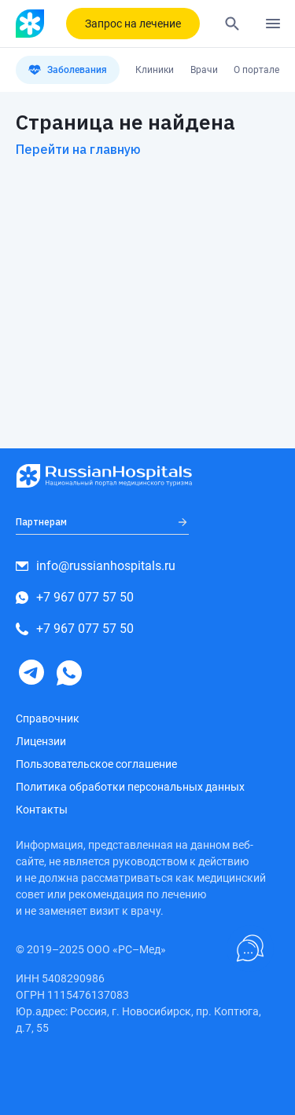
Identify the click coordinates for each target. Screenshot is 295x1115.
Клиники (154, 69)
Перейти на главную (78, 149)
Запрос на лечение (133, 23)
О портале (256, 69)
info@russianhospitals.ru (95, 565)
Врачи (204, 69)
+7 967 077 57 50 (75, 597)
